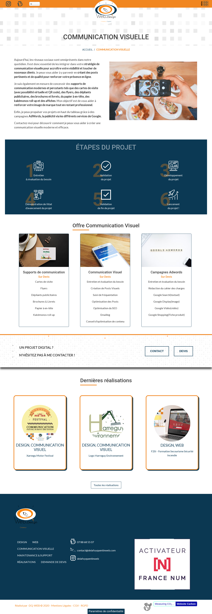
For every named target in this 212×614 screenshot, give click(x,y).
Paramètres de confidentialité (106, 611)
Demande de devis (53, 561)
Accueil (87, 49)
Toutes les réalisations (106, 485)
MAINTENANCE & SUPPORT (35, 555)
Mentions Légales (61, 605)
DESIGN (22, 542)
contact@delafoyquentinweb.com (96, 550)
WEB (35, 542)
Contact (157, 351)
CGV (76, 605)
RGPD (84, 605)
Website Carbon (186, 603)
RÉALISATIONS (26, 561)
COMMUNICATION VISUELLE (35, 548)
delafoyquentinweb (88, 558)
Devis (183, 351)
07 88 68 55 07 (85, 542)
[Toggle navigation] (204, 3)
